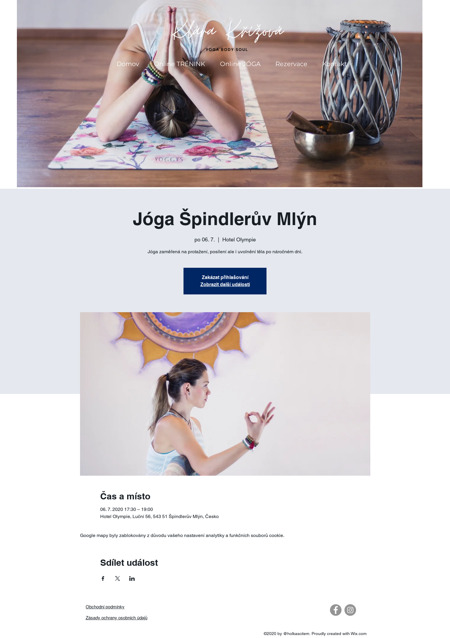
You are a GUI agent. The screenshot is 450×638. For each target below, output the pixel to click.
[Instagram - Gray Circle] (350, 610)
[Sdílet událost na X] (117, 578)
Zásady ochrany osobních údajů (116, 617)
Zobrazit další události (225, 284)
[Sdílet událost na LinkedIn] (132, 578)
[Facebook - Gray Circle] (336, 610)
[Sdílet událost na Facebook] (103, 578)
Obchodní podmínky (105, 606)
